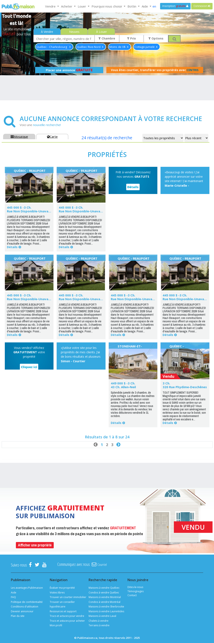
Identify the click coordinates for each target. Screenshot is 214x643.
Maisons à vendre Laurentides (106, 611)
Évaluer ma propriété (62, 587)
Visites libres (57, 592)
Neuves (74, 32)
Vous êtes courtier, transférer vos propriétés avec (155, 70)
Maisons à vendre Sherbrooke (106, 606)
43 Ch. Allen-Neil (123, 387)
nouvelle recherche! (47, 125)
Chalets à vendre (98, 621)
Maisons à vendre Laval (102, 616)
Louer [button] (82, 6)
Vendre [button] (50, 6)
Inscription (175, 6)
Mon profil (56, 625)
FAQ (13, 597)
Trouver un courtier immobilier (68, 597)
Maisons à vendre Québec (104, 587)
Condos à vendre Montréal (104, 602)
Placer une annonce (69, 70)
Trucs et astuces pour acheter (67, 621)
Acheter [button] (67, 6)
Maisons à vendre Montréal (105, 597)
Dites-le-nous (135, 587)
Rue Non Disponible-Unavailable (32, 211)
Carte (52, 136)
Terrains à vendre (99, 625)
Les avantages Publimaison (27, 587)
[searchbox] (64, 38)
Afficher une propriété (35, 545)
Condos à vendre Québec (104, 592)
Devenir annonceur (22, 611)
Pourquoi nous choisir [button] (107, 6)
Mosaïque (19, 136)
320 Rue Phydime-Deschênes (185, 387)
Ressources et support (63, 611)
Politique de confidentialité (27, 602)
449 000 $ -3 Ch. (123, 383)
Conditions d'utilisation (24, 606)
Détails (12, 247)
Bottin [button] (132, 6)
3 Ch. (166, 383)
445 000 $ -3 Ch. (19, 207)
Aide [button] (145, 6)
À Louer (101, 32)
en (154, 6)
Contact (132, 595)
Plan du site (17, 616)
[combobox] (64, 38)
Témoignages (135, 591)
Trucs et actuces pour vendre (67, 616)
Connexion (202, 6)
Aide (13, 592)
